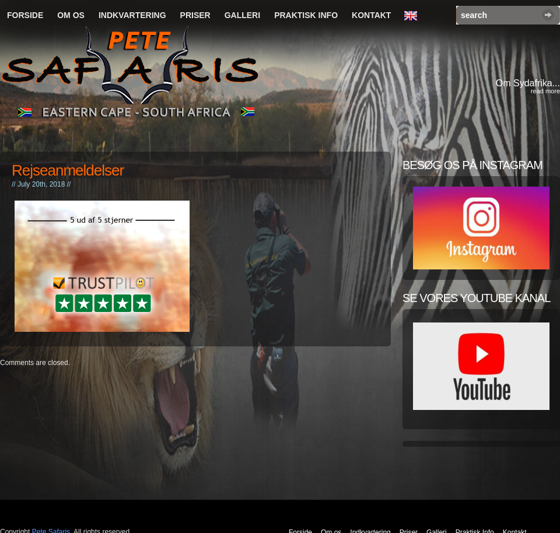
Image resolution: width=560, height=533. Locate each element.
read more (545, 90)
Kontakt (371, 15)
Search (548, 15)
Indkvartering (132, 15)
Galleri (242, 15)
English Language (414, 16)
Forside (25, 15)
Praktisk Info (306, 15)
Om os (71, 15)
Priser (195, 15)
